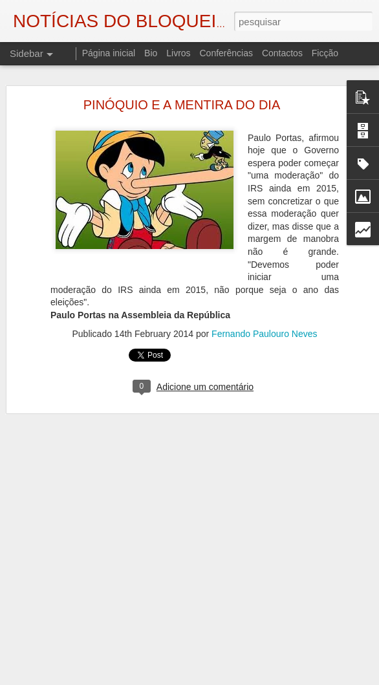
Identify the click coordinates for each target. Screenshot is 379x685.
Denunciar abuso (336, 678)
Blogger (293, 678)
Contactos (282, 53)
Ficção (325, 53)
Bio (150, 53)
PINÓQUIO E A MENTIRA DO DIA (182, 94)
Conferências (226, 53)
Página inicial (109, 53)
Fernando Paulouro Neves (264, 323)
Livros (178, 53)
